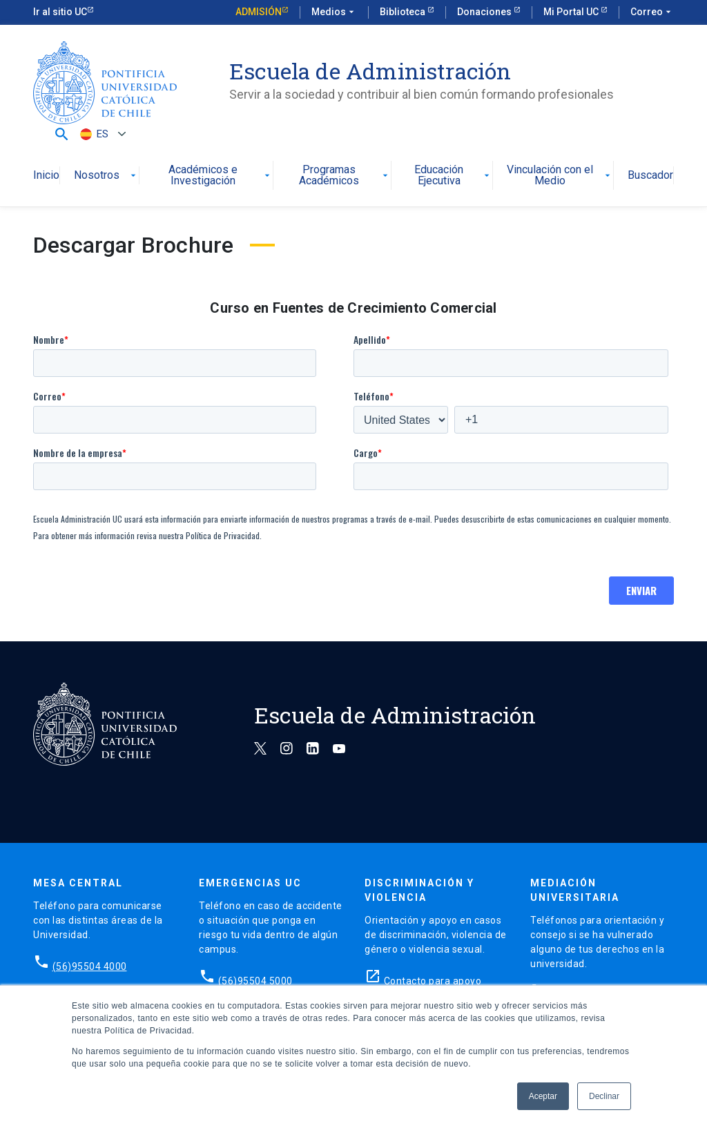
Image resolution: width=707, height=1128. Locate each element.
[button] (61, 133)
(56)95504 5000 (255, 980)
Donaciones (485, 11)
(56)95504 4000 (89, 966)
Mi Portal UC (572, 11)
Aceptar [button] (543, 1096)
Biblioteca (403, 11)
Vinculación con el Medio (560, 175)
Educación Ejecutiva (453, 175)
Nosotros (106, 176)
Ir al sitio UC (60, 11)
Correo (652, 12)
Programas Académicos (344, 175)
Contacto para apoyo (433, 980)
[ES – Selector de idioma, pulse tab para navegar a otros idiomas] (101, 134)
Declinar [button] (604, 1096)
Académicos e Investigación (220, 175)
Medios (334, 12)
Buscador (650, 176)
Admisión (258, 11)
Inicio (46, 176)
